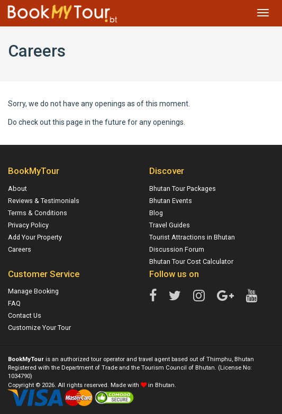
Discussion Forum (176, 249)
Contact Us (24, 315)
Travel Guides (169, 225)
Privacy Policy (28, 225)
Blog (156, 213)
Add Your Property (35, 237)
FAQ (14, 303)
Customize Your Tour (39, 328)
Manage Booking (33, 291)
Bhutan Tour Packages (182, 188)
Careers (19, 249)
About (17, 188)
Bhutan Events (170, 201)
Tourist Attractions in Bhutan (192, 237)
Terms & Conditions (37, 213)
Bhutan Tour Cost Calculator (191, 261)
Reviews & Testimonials (43, 201)
